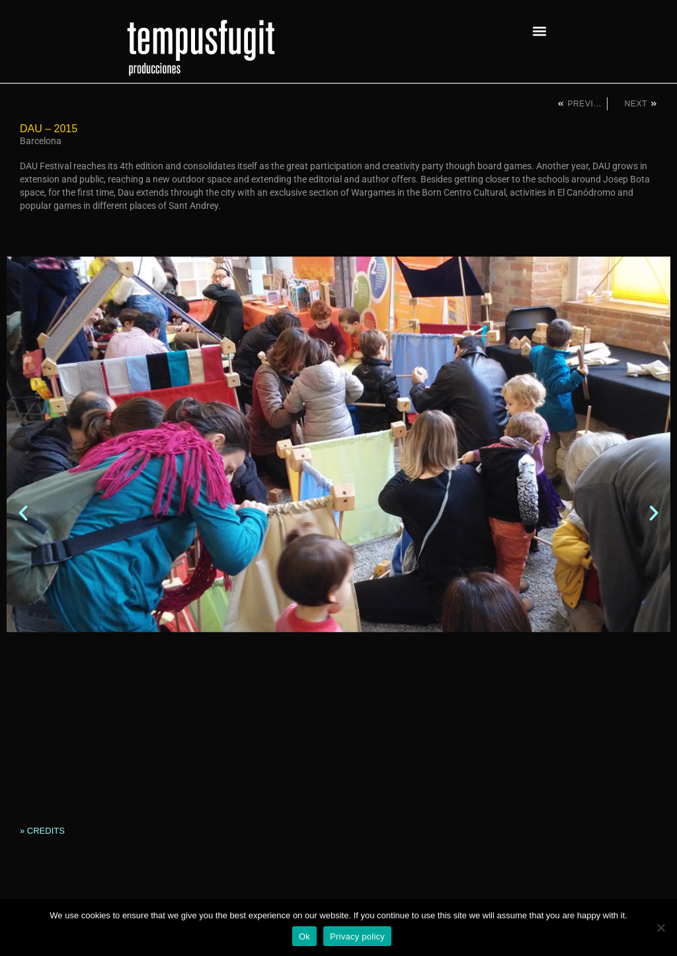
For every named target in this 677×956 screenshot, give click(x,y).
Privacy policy (357, 936)
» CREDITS (42, 831)
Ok (304, 936)
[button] (539, 31)
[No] (660, 927)
